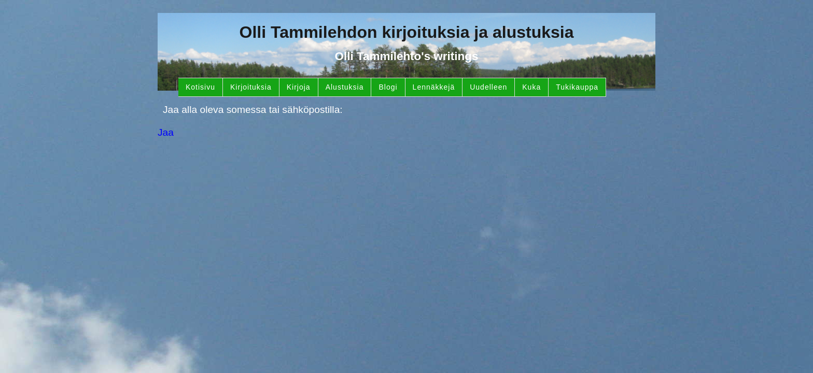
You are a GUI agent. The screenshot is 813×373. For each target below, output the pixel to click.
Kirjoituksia (251, 87)
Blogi (388, 87)
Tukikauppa (577, 87)
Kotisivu (200, 87)
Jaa (166, 132)
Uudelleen (488, 87)
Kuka (531, 87)
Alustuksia (345, 87)
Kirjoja (299, 87)
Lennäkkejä (434, 87)
